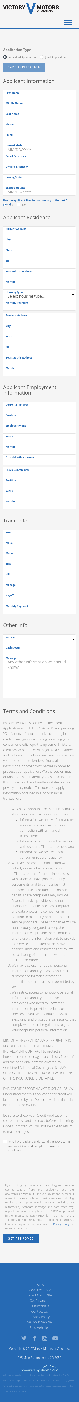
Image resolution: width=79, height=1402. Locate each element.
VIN (8, 574)
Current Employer (17, 404)
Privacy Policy (61, 1224)
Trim (9, 564)
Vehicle (10, 637)
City (8, 239)
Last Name (12, 114)
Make (9, 543)
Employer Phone (16, 425)
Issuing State (14, 177)
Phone (10, 124)
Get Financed (39, 1300)
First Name (13, 93)
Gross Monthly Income (20, 457)
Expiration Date (15, 187)
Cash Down (13, 647)
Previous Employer (17, 470)
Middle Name (14, 103)
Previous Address (16, 315)
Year (8, 532)
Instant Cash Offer (39, 1295)
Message (11, 658)
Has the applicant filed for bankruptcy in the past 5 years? (35, 202)
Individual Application (22, 57)
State (9, 250)
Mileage (11, 585)
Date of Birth (14, 145)
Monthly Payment (17, 303)
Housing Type (14, 292)
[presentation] (35, 1167)
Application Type (17, 49)
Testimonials (39, 1306)
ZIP (7, 260)
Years (9, 436)
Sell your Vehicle (39, 1322)
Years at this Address (19, 271)
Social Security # (16, 156)
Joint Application (55, 57)
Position (11, 415)
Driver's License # (17, 166)
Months (10, 281)
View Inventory (39, 1290)
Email (9, 135)
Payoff (10, 595)
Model (9, 553)
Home (39, 1284)
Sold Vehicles (40, 1327)
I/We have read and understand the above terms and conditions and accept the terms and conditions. (39, 1146)
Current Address (16, 229)
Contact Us (39, 1311)
